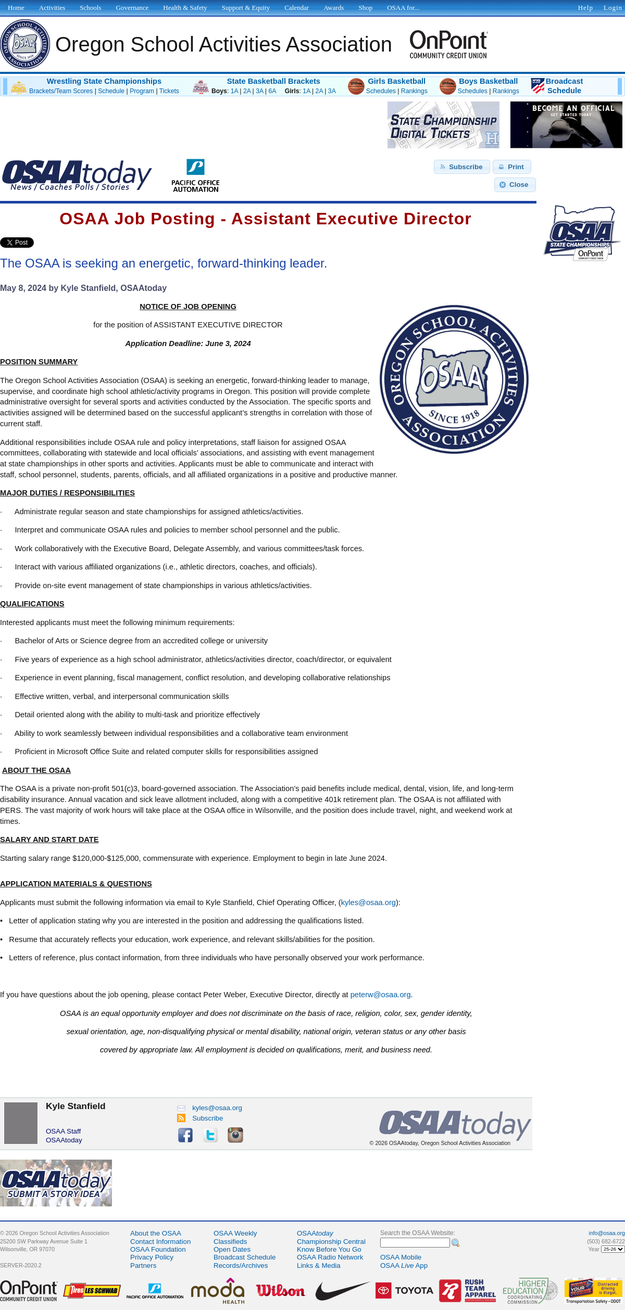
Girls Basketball (397, 81)
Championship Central (331, 1241)
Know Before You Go (329, 1249)
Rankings (414, 91)
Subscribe (200, 1118)
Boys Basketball (488, 81)
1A (234, 91)
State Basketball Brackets (273, 81)
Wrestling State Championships (104, 81)
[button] (462, 167)
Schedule (111, 91)
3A (259, 91)
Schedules (381, 91)
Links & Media (319, 1265)
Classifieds (230, 1241)
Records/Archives (241, 1265)
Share (51, 242)
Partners (143, 1265)
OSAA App (404, 1265)
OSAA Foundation (158, 1249)
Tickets (169, 91)
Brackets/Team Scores (61, 91)
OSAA (315, 1233)
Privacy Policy (151, 1257)
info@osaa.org (607, 1233)
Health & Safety (185, 7)
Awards (333, 7)
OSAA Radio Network (330, 1257)
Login (613, 7)
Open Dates (232, 1249)
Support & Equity (246, 7)
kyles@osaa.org (368, 902)
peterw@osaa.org (381, 994)
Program (142, 91)
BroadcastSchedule (564, 86)
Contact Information (160, 1241)
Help (585, 7)
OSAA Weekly (235, 1233)
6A (272, 91)
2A (247, 91)
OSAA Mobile (400, 1257)
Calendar (296, 7)
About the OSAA (155, 1233)
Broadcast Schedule (245, 1257)
